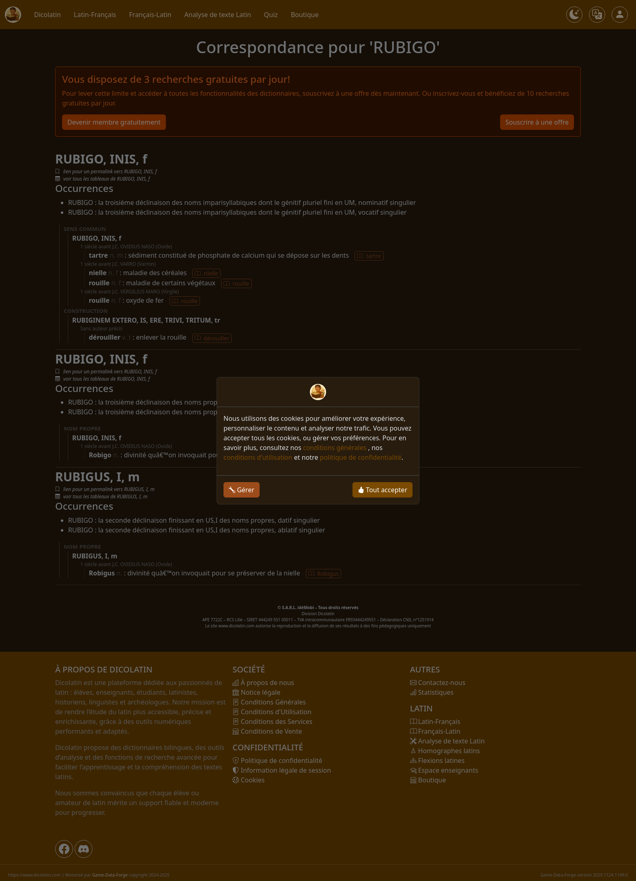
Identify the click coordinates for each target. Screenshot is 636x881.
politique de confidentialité (361, 457)
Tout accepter (382, 489)
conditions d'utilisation (257, 457)
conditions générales (335, 447)
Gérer (241, 489)
